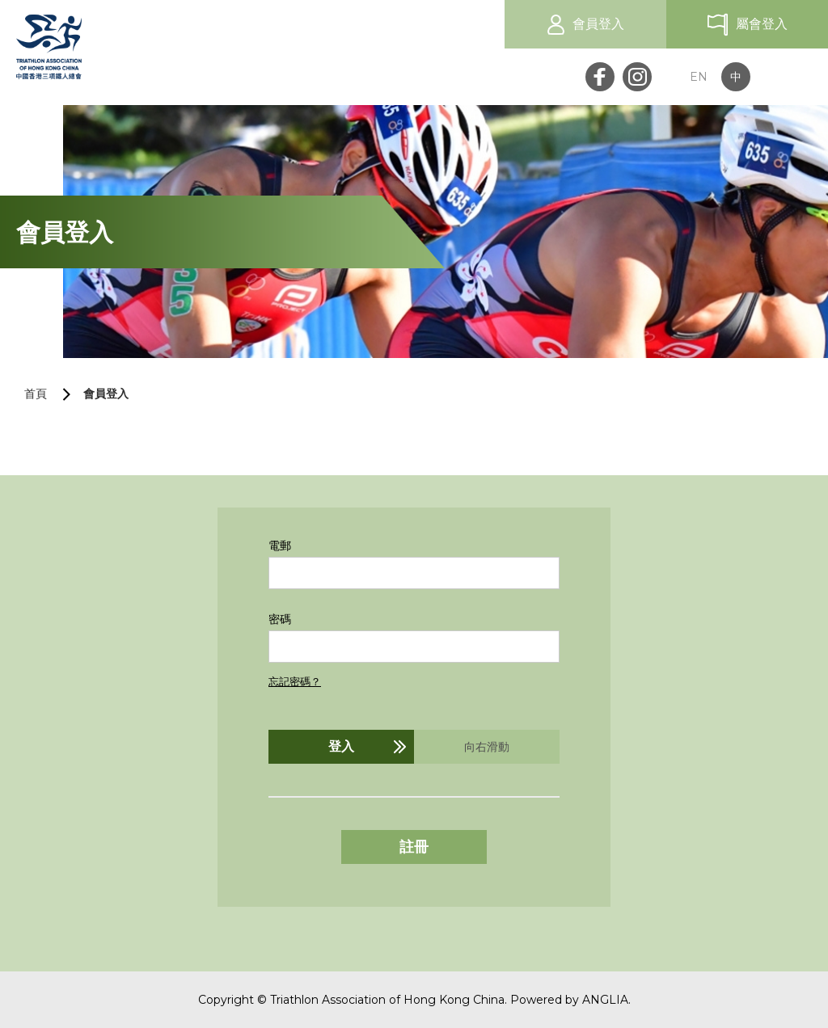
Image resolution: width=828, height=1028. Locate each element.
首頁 (35, 393)
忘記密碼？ (294, 681)
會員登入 (598, 24)
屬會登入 (762, 24)
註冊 (414, 847)
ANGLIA (605, 999)
